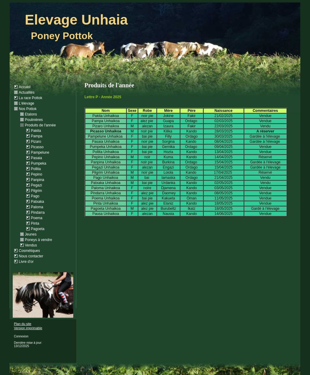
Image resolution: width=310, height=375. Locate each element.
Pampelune (40, 152)
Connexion (21, 336)
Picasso (37, 147)
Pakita (36, 131)
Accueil (25, 87)
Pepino (36, 174)
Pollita (36, 169)
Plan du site (22, 324)
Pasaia (36, 158)
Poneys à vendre (38, 240)
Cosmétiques (29, 251)
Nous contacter (31, 256)
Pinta (35, 223)
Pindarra (38, 212)
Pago (35, 196)
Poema (36, 218)
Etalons (31, 114)
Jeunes (31, 234)
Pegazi (36, 185)
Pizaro (36, 141)
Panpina (37, 180)
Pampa (36, 136)
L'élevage (26, 103)
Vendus (31, 245)
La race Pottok (30, 98)
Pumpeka (38, 163)
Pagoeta (38, 229)
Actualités (27, 92)
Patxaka (37, 201)
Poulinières (34, 120)
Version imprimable (28, 328)
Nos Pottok (28, 109)
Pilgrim (36, 191)
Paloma (37, 207)
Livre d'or (26, 261)
